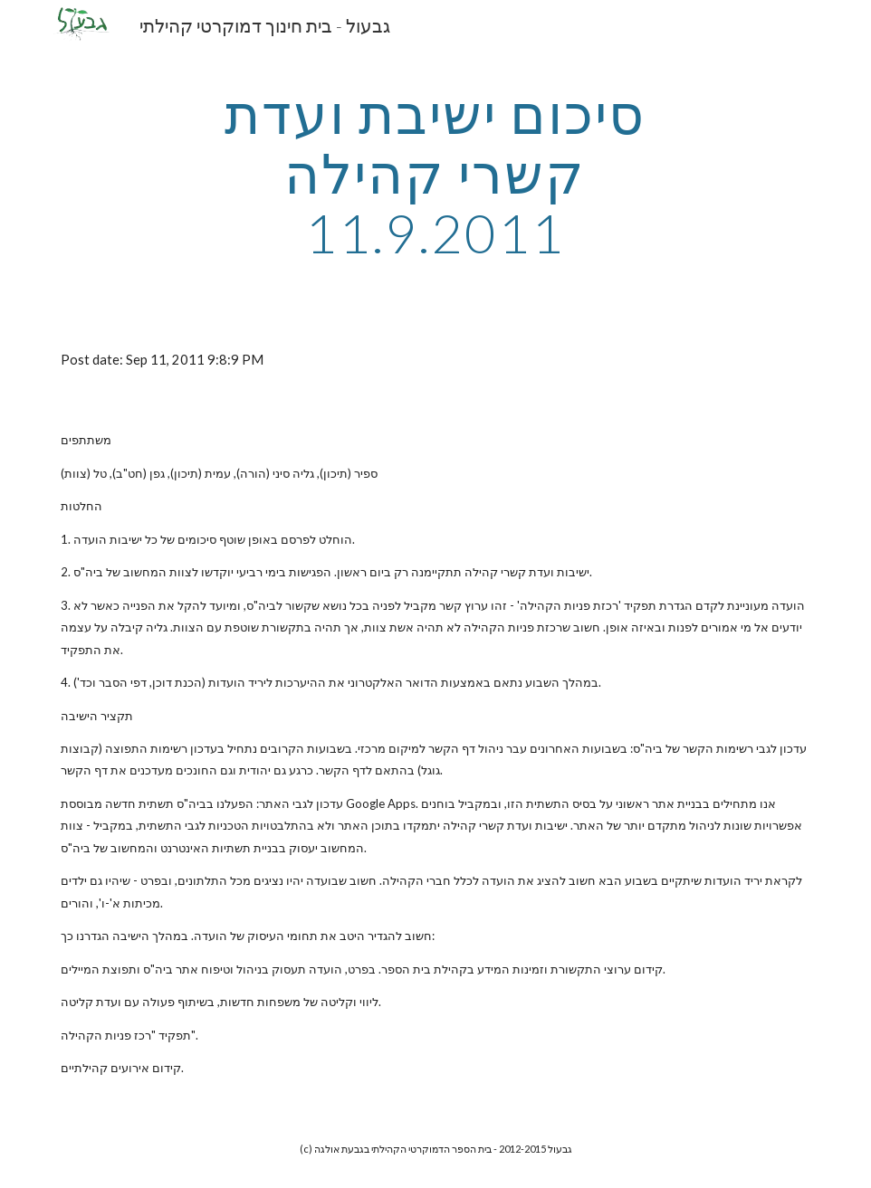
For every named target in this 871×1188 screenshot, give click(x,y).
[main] (435, 173)
